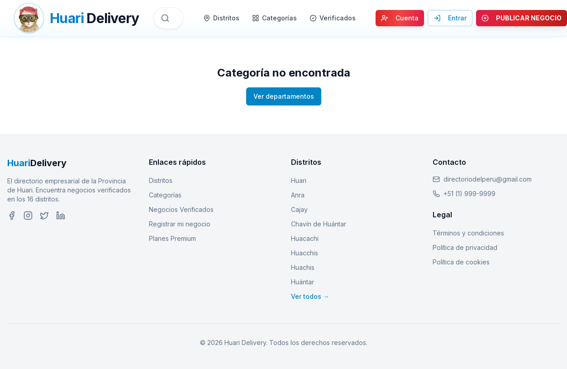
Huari (298, 180)
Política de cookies (461, 262)
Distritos (221, 18)
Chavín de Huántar (318, 224)
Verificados (333, 18)
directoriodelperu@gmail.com (487, 179)
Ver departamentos (283, 96)
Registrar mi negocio (179, 224)
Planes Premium (172, 238)
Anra (298, 195)
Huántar (302, 282)
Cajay (299, 209)
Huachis (302, 267)
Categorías (274, 18)
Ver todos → (310, 296)
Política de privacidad (465, 247)
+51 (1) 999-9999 (469, 193)
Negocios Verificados (181, 209)
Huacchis (304, 253)
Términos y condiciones (468, 233)
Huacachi (305, 238)
